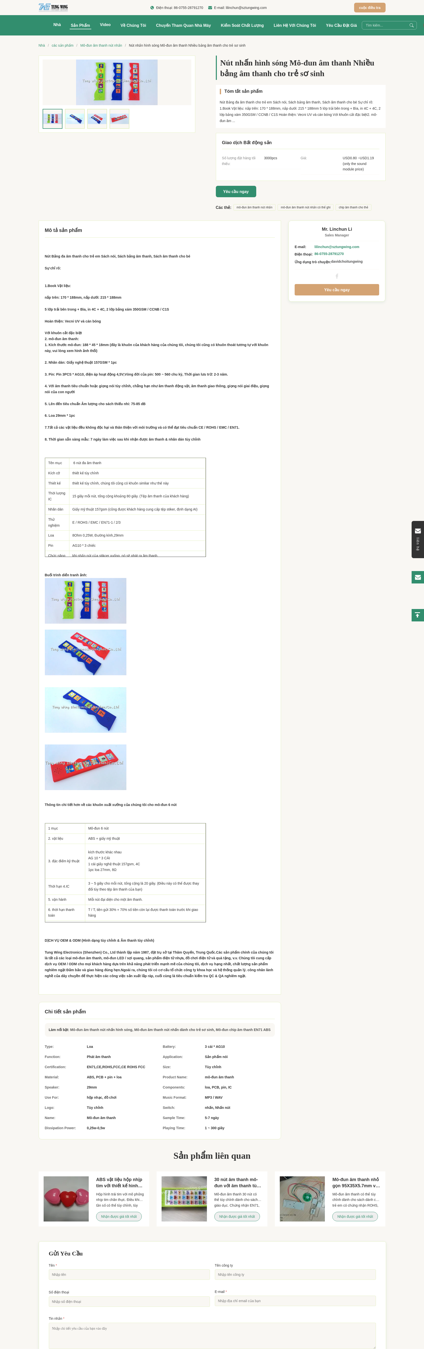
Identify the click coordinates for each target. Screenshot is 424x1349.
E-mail (221, 1292)
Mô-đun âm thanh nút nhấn (101, 45)
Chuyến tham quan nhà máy (183, 25)
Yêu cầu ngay (236, 192)
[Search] (412, 25)
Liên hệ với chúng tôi (295, 25)
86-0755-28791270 (188, 8)
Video (105, 25)
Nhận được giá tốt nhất (119, 1217)
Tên (53, 1265)
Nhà (57, 25)
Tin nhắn (57, 1318)
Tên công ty (224, 1265)
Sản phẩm (80, 25)
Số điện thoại (59, 1292)
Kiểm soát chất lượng (242, 25)
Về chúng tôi (133, 25)
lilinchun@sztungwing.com (246, 8)
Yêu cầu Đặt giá (341, 25)
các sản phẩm (63, 45)
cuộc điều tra (370, 8)
